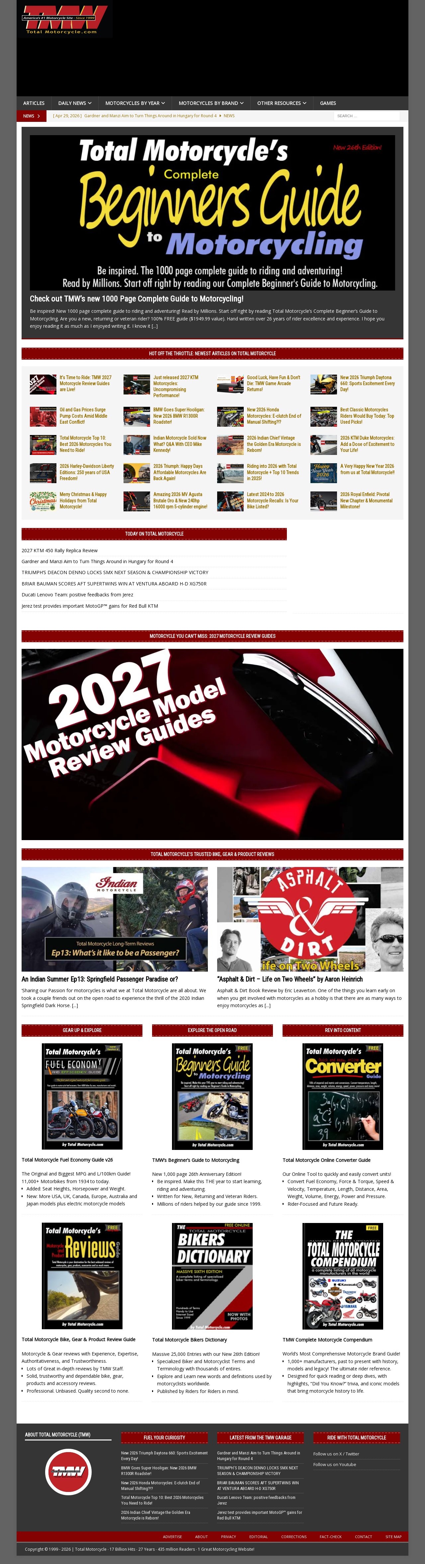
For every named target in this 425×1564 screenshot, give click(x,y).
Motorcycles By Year (132, 103)
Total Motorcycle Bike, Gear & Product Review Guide (78, 1339)
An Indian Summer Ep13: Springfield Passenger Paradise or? (100, 979)
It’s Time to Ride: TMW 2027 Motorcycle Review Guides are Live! (85, 383)
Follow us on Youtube (334, 1464)
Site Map (393, 1536)
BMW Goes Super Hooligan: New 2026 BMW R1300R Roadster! (179, 415)
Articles (33, 103)
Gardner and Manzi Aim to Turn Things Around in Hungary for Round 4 (97, 561)
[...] (155, 326)
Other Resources (279, 103)
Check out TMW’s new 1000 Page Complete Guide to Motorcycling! (136, 299)
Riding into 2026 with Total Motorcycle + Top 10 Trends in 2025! (273, 472)
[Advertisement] (263, 49)
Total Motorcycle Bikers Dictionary (189, 1340)
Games (328, 103)
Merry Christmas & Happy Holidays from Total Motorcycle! (83, 500)
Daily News (72, 103)
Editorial (258, 1536)
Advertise (172, 1536)
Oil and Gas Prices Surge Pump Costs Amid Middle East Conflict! (83, 415)
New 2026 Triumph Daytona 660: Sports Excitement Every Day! (367, 383)
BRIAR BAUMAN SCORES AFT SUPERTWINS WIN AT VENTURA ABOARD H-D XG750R (114, 583)
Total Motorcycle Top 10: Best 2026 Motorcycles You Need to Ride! (85, 444)
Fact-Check (331, 1536)
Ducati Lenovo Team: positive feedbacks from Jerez (77, 594)
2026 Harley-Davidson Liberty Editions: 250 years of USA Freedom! (87, 472)
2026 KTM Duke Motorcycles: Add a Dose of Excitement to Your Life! (367, 444)
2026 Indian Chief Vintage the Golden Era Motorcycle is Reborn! (274, 444)
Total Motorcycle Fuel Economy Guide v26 (67, 1160)
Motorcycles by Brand (208, 103)
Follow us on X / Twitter (336, 1454)
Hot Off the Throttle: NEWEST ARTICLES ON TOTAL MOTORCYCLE (212, 353)
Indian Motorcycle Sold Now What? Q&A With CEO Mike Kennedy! (179, 444)
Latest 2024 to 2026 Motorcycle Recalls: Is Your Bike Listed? (272, 500)
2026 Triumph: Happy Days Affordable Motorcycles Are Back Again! (179, 472)
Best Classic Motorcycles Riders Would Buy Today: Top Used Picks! (367, 415)
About (201, 1536)
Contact (363, 1536)
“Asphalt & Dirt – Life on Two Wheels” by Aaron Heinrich (290, 979)
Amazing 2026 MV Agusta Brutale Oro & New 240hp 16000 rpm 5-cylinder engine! (180, 500)
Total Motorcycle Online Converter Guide (327, 1160)
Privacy (228, 1536)
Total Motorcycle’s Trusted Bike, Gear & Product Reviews (212, 854)
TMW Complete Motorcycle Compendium (327, 1340)
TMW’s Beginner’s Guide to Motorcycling (195, 1160)
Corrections (293, 1536)
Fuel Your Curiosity (164, 1437)
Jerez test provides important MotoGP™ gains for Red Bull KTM (90, 606)
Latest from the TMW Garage (261, 1437)
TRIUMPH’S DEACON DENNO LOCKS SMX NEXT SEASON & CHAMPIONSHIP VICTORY (115, 572)
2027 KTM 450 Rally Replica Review (60, 550)
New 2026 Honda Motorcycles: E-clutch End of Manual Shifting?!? (274, 415)
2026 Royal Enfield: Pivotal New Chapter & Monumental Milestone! (366, 500)
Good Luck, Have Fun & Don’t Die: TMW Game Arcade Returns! (273, 383)
